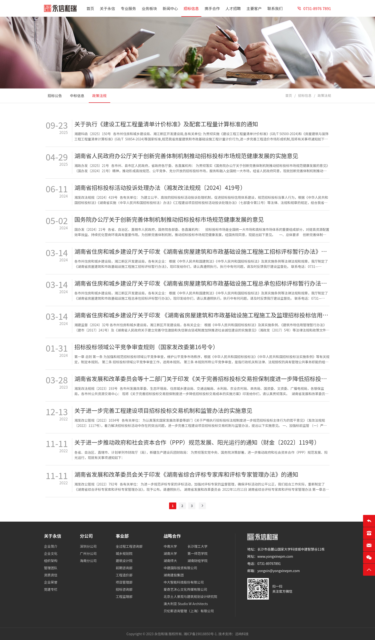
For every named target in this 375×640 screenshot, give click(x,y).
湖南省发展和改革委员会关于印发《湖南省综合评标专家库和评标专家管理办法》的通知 (186, 474)
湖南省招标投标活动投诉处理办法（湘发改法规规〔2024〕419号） (160, 187)
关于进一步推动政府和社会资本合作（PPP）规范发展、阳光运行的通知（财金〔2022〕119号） (197, 442)
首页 (288, 95)
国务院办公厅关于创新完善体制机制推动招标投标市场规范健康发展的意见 (169, 219)
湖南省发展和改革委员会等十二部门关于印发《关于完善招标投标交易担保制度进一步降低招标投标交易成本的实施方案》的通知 (202, 379)
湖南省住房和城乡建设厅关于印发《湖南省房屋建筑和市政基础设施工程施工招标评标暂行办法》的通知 (202, 251)
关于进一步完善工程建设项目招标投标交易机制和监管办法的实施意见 (163, 410)
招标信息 (304, 95)
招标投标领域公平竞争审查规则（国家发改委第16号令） (146, 347)
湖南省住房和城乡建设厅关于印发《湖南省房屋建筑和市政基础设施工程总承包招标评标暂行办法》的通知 (202, 283)
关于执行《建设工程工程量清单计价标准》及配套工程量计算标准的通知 (166, 124)
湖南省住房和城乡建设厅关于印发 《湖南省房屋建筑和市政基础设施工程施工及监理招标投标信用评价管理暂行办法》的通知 (202, 315)
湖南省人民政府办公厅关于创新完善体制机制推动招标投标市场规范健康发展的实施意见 (186, 156)
